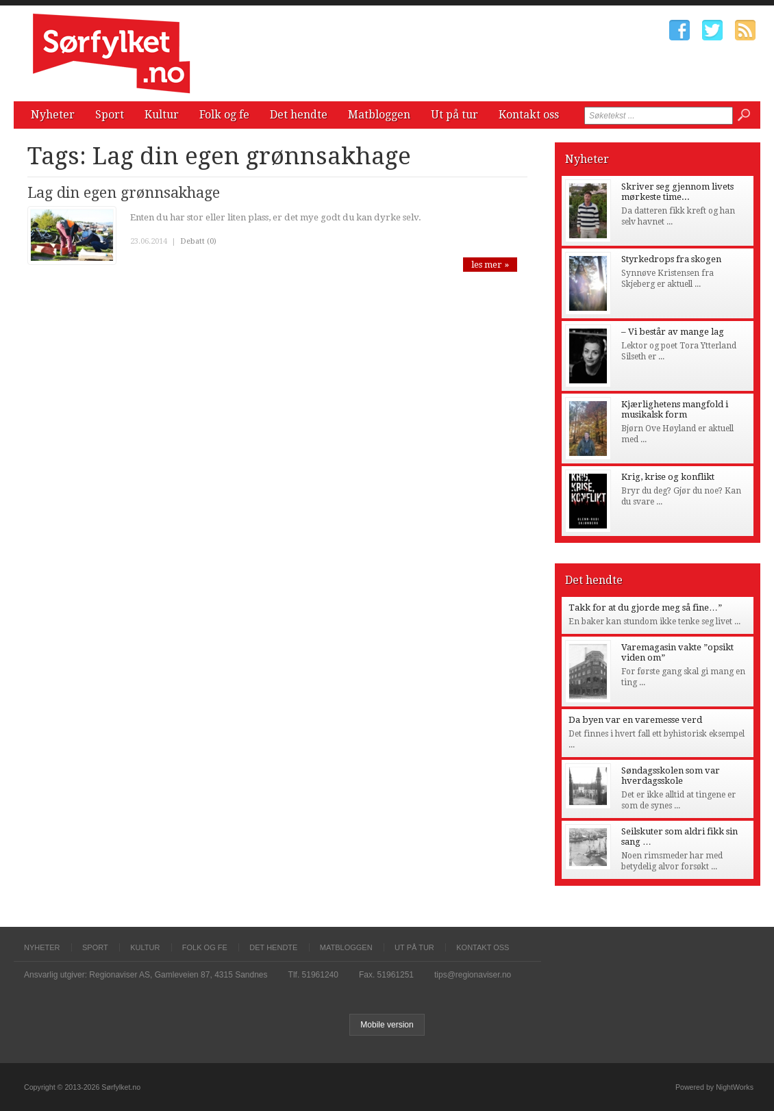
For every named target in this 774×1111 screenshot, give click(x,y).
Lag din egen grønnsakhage (123, 192)
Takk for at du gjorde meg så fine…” (645, 607)
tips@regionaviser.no (472, 975)
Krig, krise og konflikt (667, 477)
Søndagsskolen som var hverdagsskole (670, 775)
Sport (109, 114)
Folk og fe (224, 114)
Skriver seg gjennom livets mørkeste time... (677, 191)
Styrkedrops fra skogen (671, 259)
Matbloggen (379, 114)
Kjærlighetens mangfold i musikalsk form (674, 409)
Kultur (162, 114)
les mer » (490, 264)
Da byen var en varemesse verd (635, 720)
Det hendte (298, 114)
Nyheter (53, 114)
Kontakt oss (529, 114)
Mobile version (386, 1025)
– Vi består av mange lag (672, 332)
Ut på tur (454, 114)
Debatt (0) (198, 241)
